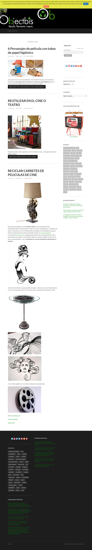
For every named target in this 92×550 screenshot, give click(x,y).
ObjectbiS (19, 56)
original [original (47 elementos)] (65, 181)
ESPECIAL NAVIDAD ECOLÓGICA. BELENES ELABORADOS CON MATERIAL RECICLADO (19, 532)
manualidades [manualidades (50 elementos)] (67, 179)
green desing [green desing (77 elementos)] (78, 173)
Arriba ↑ (82, 544)
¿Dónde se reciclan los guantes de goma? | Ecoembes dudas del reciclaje (18, 510)
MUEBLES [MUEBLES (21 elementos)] (74, 179)
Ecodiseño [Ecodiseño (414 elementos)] (79, 166)
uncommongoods (13, 419)
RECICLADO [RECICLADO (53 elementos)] (78, 181)
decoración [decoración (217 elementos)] (66, 155)
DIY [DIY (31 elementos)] (73, 163)
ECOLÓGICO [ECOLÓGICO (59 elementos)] (74, 171)
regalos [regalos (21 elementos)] (78, 187)
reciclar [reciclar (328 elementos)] (65, 187)
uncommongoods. (46, 233)
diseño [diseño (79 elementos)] (65, 161)
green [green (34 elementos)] (71, 173)
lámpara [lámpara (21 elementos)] (78, 176)
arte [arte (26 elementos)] (77, 148)
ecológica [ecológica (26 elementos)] (66, 173)
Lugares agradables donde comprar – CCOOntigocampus (17, 503)
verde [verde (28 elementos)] (65, 192)
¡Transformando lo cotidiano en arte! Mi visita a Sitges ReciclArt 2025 (45, 465)
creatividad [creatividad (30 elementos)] (66, 153)
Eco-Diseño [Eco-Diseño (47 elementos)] (78, 163)
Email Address (67, 50)
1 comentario (27, 178)
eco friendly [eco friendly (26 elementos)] (74, 168)
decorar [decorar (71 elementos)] (77, 158)
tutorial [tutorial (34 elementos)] (79, 189)
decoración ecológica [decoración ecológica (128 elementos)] (76, 155)
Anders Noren (74, 544)
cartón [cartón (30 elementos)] (73, 150)
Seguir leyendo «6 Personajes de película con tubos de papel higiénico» (26, 86)
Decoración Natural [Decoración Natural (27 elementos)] (68, 158)
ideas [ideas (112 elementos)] (65, 176)
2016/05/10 (11, 56)
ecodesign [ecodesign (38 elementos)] (66, 166)
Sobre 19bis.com (12, 31)
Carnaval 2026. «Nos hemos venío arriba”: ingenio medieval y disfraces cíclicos (73, 210)
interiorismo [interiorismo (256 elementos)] (71, 176)
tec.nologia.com (16, 416)
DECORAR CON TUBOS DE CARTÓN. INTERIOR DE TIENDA (19, 505)
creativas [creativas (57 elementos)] (79, 150)
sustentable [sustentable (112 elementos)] (72, 189)
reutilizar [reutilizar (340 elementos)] (66, 189)
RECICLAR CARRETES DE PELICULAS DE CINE (27, 173)
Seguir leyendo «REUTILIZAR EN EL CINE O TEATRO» (22, 156)
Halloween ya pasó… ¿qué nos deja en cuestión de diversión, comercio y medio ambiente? (45, 460)
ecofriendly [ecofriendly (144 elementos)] (66, 168)
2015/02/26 (11, 108)
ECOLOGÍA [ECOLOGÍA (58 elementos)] (66, 171)
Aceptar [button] (85, 3)
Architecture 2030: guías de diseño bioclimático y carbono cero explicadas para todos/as (72, 205)
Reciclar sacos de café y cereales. (16, 518)
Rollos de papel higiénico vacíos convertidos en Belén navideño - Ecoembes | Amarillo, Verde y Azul (19, 529)
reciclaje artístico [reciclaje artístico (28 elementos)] (74, 184)
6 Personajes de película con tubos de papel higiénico (28, 50)
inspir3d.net (11, 423)
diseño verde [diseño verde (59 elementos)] (67, 163)
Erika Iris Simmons (19, 235)
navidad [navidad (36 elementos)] (80, 179)
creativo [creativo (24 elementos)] (73, 153)
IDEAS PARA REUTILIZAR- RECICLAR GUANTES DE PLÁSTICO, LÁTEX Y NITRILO (19, 512)
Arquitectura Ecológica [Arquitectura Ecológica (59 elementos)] (69, 148)
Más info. (46, 6)
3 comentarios (28, 108)
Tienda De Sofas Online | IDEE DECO (17, 517)
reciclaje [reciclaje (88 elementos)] (66, 184)
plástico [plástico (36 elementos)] (71, 181)
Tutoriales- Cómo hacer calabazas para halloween (17, 523)
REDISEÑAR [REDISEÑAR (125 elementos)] (72, 187)
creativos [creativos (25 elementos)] (79, 153)
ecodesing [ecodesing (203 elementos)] (73, 166)
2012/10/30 (11, 178)
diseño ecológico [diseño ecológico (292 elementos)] (73, 161)
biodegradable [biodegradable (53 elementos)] (67, 150)
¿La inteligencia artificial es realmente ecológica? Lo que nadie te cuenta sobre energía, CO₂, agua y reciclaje (73, 216)
